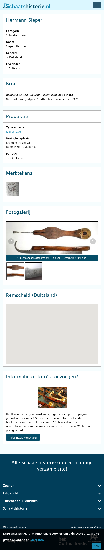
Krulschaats (14, 131)
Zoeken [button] (52, 485)
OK (96, 546)
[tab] (52, 486)
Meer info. (37, 540)
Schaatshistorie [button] (52, 508)
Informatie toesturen (23, 437)
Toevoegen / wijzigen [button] (52, 500)
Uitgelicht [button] (52, 493)
